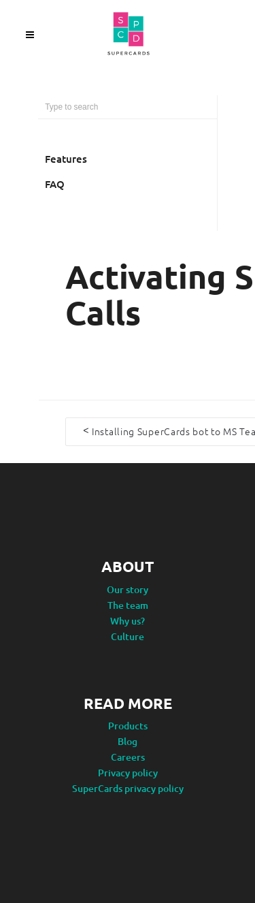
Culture (127, 635)
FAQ (55, 184)
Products (128, 724)
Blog (127, 740)
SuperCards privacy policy (128, 787)
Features (66, 158)
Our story (127, 588)
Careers (128, 756)
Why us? (127, 620)
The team (127, 604)
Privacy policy (128, 771)
